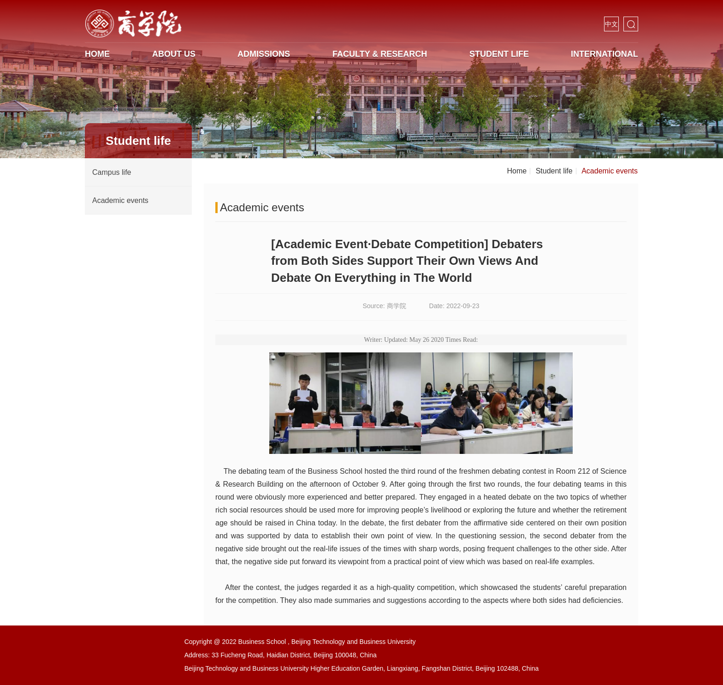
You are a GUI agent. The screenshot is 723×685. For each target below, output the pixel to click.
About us (174, 54)
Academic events (609, 171)
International (604, 54)
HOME (97, 54)
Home (517, 171)
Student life (499, 54)
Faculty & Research (379, 54)
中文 (611, 24)
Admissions (263, 54)
